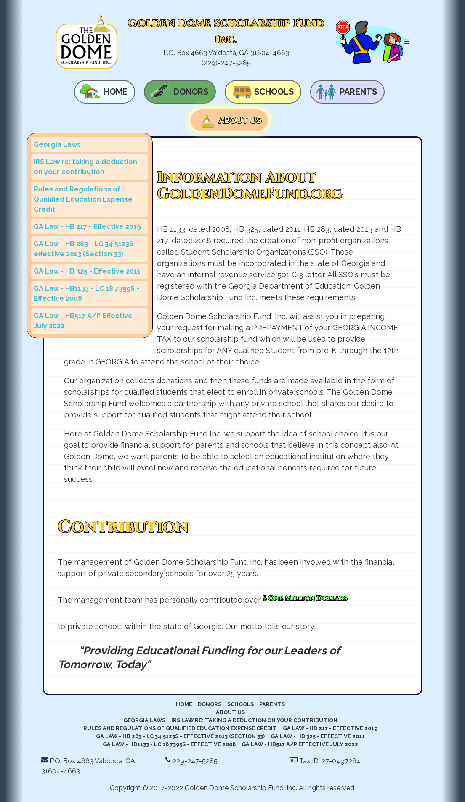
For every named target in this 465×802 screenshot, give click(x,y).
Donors (190, 92)
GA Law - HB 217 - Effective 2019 (87, 227)
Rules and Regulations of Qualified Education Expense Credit (83, 199)
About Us (240, 120)
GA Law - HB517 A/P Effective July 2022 (83, 321)
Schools (274, 92)
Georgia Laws (57, 145)
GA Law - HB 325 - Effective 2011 (87, 271)
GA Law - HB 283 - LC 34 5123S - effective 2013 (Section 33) (86, 249)
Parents (358, 92)
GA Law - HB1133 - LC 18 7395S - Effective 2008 (86, 293)
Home (116, 92)
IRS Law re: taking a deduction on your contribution (85, 167)
